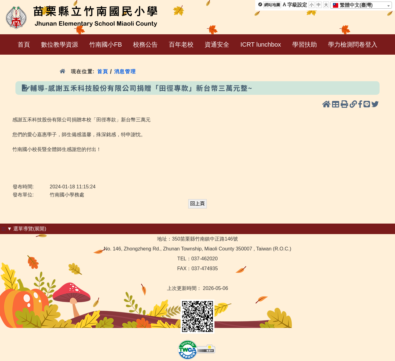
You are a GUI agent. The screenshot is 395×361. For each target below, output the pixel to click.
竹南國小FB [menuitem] (105, 44)
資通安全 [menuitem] (217, 44)
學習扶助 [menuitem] (304, 44)
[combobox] (361, 5)
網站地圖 (272, 4)
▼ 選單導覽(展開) (26, 228)
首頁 (102, 71)
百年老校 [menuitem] (181, 44)
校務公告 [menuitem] (145, 44)
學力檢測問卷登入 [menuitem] (352, 44)
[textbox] (355, 5)
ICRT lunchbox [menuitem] (260, 44)
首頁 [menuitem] (24, 44)
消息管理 (125, 71)
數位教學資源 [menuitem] (59, 44)
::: (4, 228)
